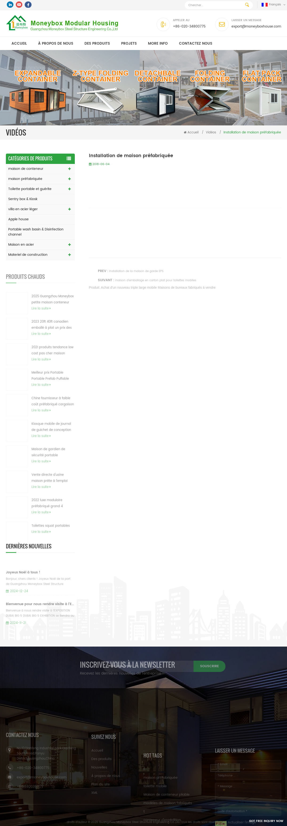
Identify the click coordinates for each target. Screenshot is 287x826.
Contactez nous (195, 44)
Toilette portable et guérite (30, 189)
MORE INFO (158, 44)
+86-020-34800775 (189, 26)
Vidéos (211, 132)
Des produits (97, 44)
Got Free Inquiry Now (255, 821)
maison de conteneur (25, 168)
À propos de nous (55, 44)
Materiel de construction (28, 254)
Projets (129, 44)
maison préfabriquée (25, 179)
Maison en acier (21, 244)
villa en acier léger (23, 209)
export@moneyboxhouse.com (256, 26)
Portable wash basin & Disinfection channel (36, 232)
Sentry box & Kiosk (22, 199)
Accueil (19, 44)
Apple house (18, 219)
